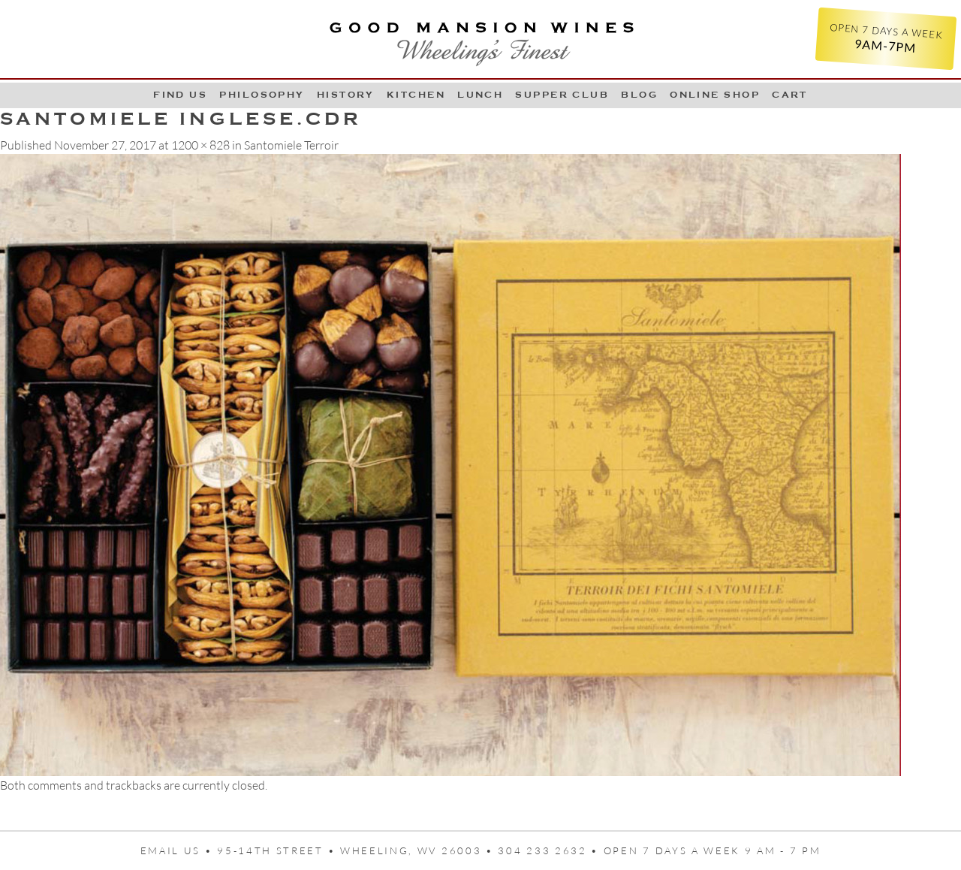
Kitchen (416, 94)
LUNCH (480, 94)
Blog (639, 94)
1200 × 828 (200, 145)
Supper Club (562, 94)
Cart (790, 94)
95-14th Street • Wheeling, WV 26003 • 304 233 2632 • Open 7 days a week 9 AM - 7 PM (519, 850)
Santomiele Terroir (291, 145)
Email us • (179, 850)
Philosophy (262, 94)
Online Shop (715, 94)
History (346, 94)
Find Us (180, 94)
